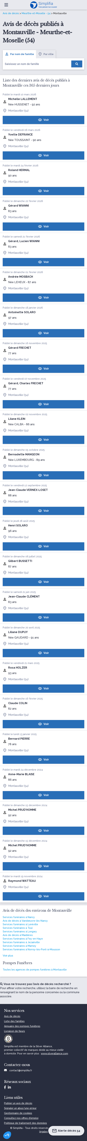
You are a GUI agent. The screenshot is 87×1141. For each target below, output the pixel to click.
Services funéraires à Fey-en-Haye (23, 938)
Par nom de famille (19, 54)
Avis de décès (11, 13)
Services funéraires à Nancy (19, 917)
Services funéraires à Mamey (19, 946)
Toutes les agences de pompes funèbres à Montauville (35, 969)
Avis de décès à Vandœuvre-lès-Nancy (25, 920)
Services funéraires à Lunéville (20, 924)
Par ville (46, 54)
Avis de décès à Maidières (18, 935)
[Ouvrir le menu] (6, 5)
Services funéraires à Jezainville (21, 942)
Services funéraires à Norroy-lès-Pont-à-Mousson (31, 949)
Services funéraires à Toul (18, 928)
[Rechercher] (76, 63)
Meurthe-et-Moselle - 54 (36, 13)
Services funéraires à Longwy (20, 931)
